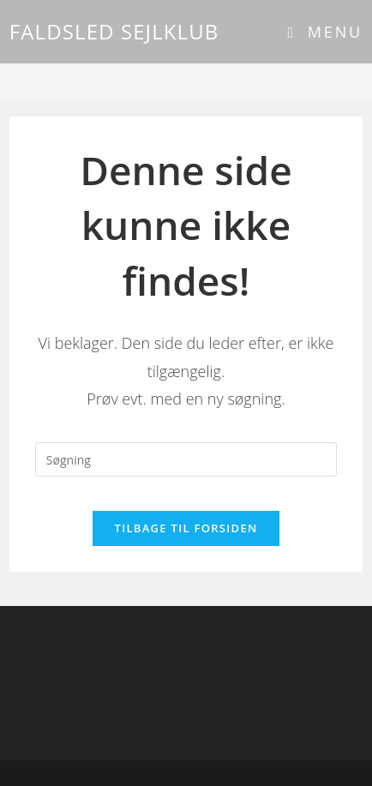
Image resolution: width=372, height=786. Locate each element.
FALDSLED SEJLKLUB (114, 31)
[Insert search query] (186, 459)
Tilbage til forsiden (186, 528)
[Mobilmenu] (325, 31)
